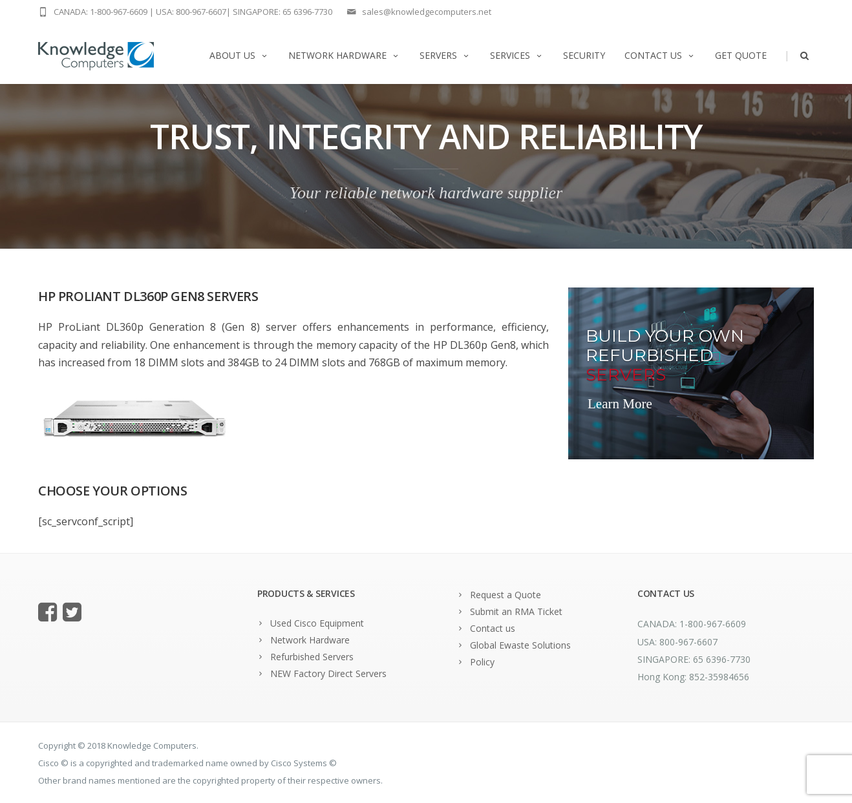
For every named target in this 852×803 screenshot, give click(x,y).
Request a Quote (505, 595)
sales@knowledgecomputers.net (426, 11)
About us (239, 55)
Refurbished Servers (312, 657)
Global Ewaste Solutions (520, 645)
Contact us (660, 55)
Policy (482, 662)
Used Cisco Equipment (317, 623)
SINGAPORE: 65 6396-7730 (282, 11)
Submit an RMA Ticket (516, 611)
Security (584, 55)
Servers (445, 55)
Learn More (620, 404)
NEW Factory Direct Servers (328, 673)
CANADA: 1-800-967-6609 (100, 11)
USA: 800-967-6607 (191, 11)
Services (517, 55)
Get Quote (741, 55)
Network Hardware (344, 55)
